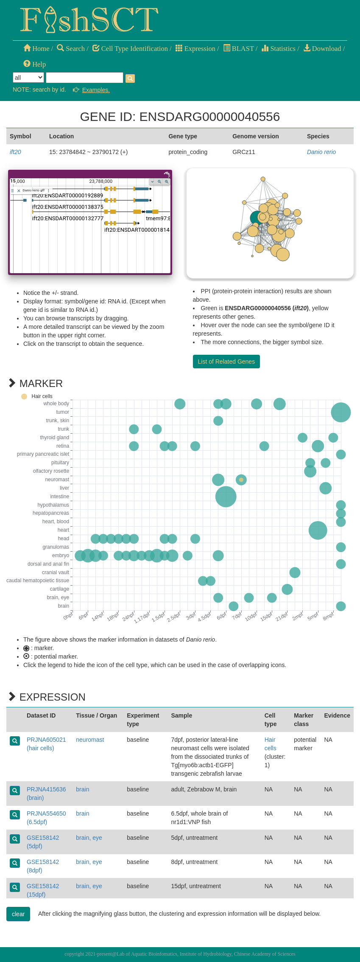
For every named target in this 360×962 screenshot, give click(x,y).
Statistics (278, 49)
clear (18, 914)
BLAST (238, 49)
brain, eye (89, 837)
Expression (195, 49)
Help (34, 64)
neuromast (90, 739)
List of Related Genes (226, 361)
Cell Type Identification (130, 49)
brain (82, 789)
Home (36, 49)
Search (71, 49)
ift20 (15, 152)
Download (322, 49)
